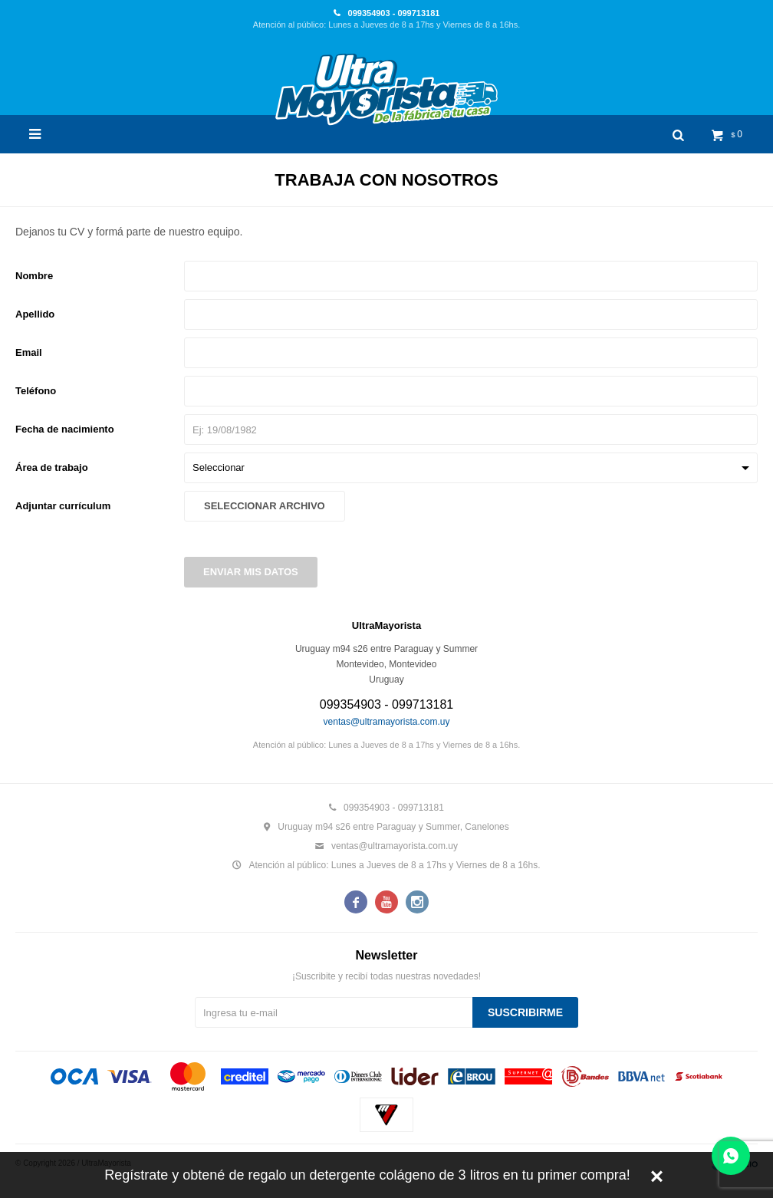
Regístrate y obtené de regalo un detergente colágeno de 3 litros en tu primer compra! (367, 1175)
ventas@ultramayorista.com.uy (387, 721)
